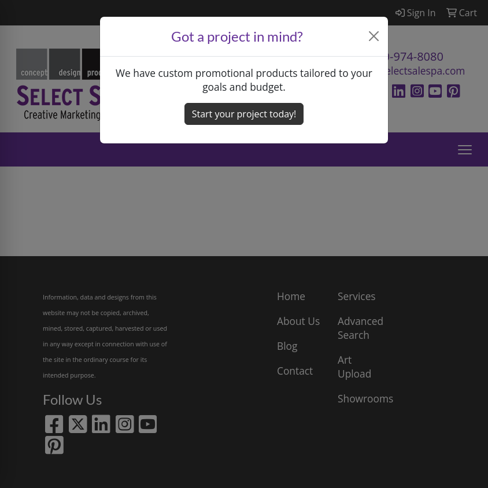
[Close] (374, 36)
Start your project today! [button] (244, 114)
